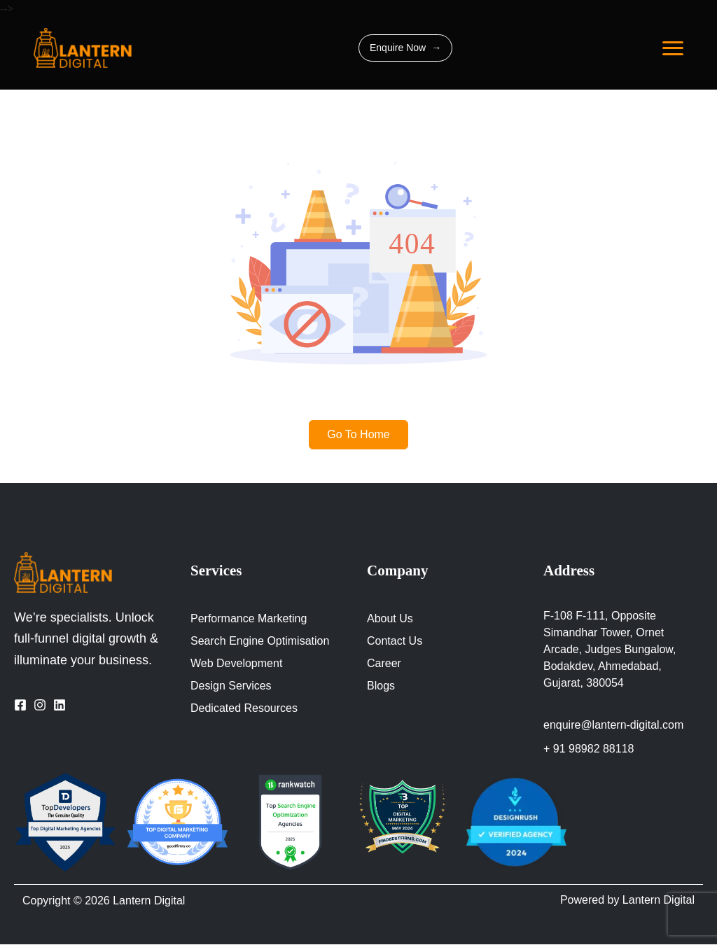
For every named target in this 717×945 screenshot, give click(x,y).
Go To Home (358, 434)
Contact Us (396, 641)
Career (384, 663)
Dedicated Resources (245, 708)
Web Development (238, 663)
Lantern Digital (154, 901)
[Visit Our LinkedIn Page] (59, 704)
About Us (390, 618)
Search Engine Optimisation (262, 641)
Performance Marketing (249, 618)
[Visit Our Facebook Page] (20, 704)
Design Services (230, 686)
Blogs (381, 686)
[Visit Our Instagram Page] (40, 704)
